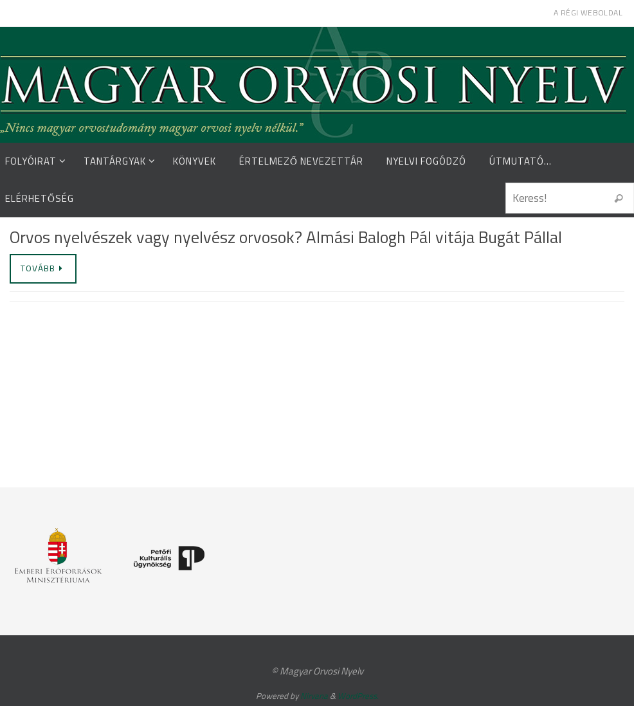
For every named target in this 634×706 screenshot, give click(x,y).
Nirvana (314, 695)
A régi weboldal (588, 12)
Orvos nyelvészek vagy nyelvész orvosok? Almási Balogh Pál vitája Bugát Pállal (286, 236)
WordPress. (358, 695)
